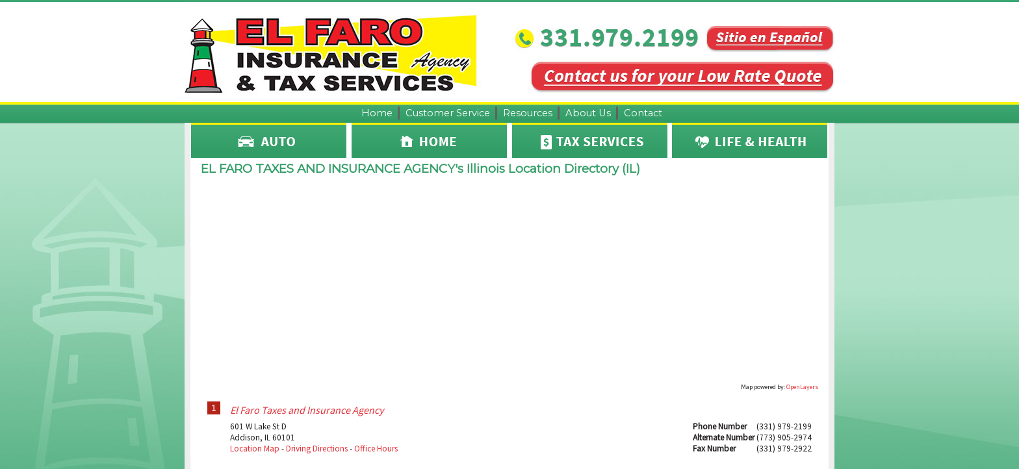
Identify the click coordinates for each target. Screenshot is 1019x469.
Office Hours (376, 448)
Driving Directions (317, 448)
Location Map (254, 448)
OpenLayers (802, 387)
